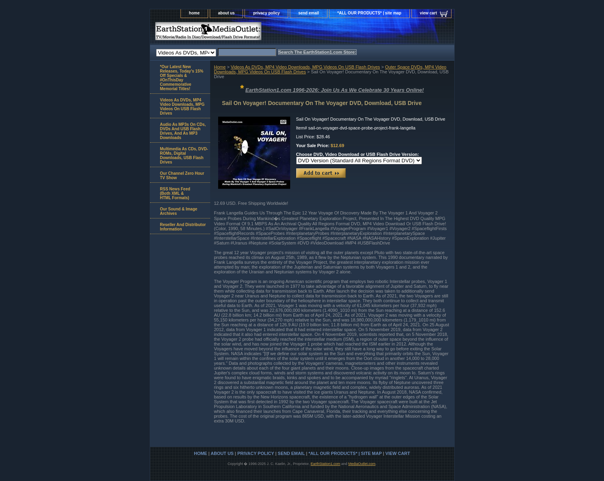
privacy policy (266, 13)
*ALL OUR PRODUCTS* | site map (369, 13)
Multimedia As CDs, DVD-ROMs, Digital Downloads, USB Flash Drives (184, 155)
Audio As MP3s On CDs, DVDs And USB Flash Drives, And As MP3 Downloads (183, 131)
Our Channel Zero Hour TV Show (182, 175)
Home (220, 67)
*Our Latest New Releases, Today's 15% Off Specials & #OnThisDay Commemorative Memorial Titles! (181, 78)
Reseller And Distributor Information (183, 226)
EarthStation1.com (325, 464)
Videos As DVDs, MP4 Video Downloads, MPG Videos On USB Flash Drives (305, 67)
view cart (428, 13)
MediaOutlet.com (361, 464)
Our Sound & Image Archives (178, 211)
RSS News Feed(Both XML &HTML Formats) (175, 193)
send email (308, 13)
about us (226, 13)
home (194, 13)
